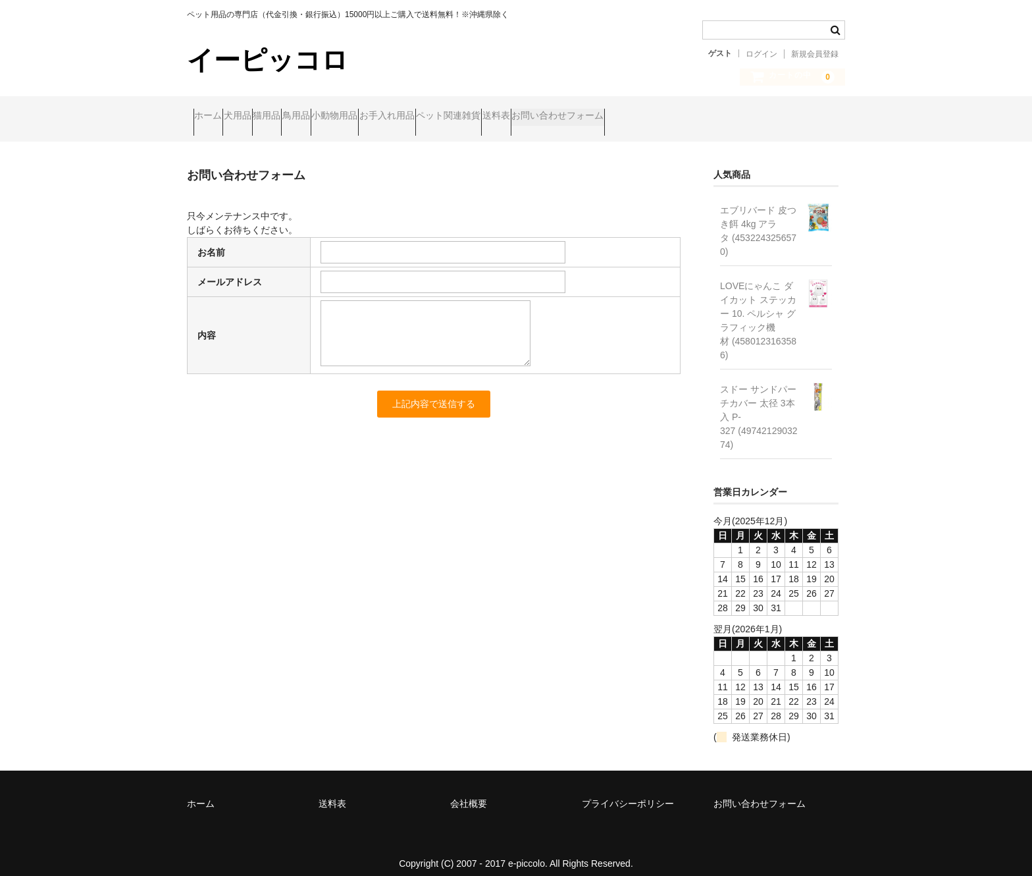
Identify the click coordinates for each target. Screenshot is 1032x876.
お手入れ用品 (520, 116)
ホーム (214, 116)
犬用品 (269, 116)
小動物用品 (442, 116)
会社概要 (468, 792)
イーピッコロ (267, 59)
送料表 (680, 116)
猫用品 (324, 116)
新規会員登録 (814, 54)
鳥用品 (378, 116)
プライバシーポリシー (628, 792)
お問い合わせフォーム (767, 116)
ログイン (761, 54)
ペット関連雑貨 (607, 116)
